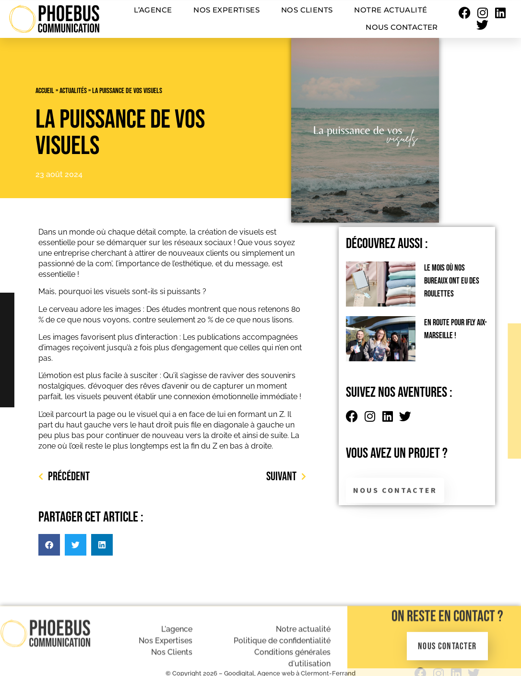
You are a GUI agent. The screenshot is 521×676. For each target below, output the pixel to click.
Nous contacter (402, 27)
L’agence (153, 9)
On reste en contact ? (447, 649)
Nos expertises (226, 9)
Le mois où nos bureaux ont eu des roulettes (451, 281)
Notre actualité (390, 9)
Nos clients (306, 9)
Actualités (73, 90)
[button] (49, 545)
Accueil (45, 90)
